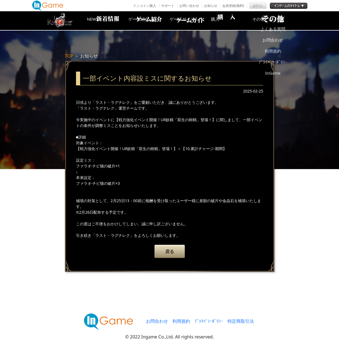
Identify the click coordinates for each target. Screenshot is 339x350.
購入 (234, 20)
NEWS (102, 20)
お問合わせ (157, 321)
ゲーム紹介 (146, 20)
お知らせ (210, 5)
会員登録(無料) (233, 5)
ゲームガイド (190, 20)
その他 (278, 20)
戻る (169, 251)
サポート (167, 5)
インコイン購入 (144, 5)
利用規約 (181, 321)
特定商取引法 (240, 321)
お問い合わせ (189, 5)
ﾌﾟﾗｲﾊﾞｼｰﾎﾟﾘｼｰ (208, 321)
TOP (69, 56)
